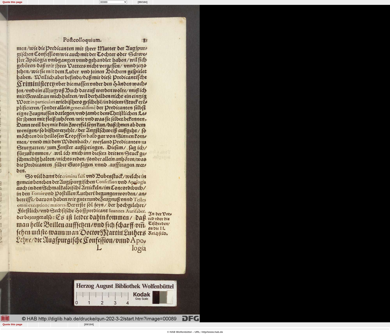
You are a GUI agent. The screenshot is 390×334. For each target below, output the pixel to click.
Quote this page (12, 2)
